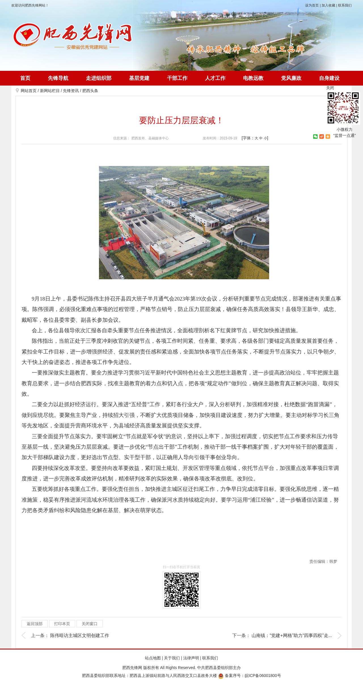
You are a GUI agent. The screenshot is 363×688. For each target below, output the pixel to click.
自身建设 (329, 78)
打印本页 (62, 623)
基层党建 (139, 78)
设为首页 (312, 5)
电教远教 (253, 78)
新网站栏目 (50, 90)
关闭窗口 (90, 623)
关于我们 (172, 658)
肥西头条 (90, 90)
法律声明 (191, 658)
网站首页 (29, 90)
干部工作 (177, 78)
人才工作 (215, 78)
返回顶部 (35, 623)
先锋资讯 (71, 90)
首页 (25, 78)
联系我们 (345, 5)
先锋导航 (58, 78)
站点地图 (153, 658)
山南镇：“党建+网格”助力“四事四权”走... (292, 635)
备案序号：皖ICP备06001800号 (249, 675)
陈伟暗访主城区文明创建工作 (79, 635)
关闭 (330, 88)
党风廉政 (291, 78)
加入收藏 (328, 5)
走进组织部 (98, 78)
